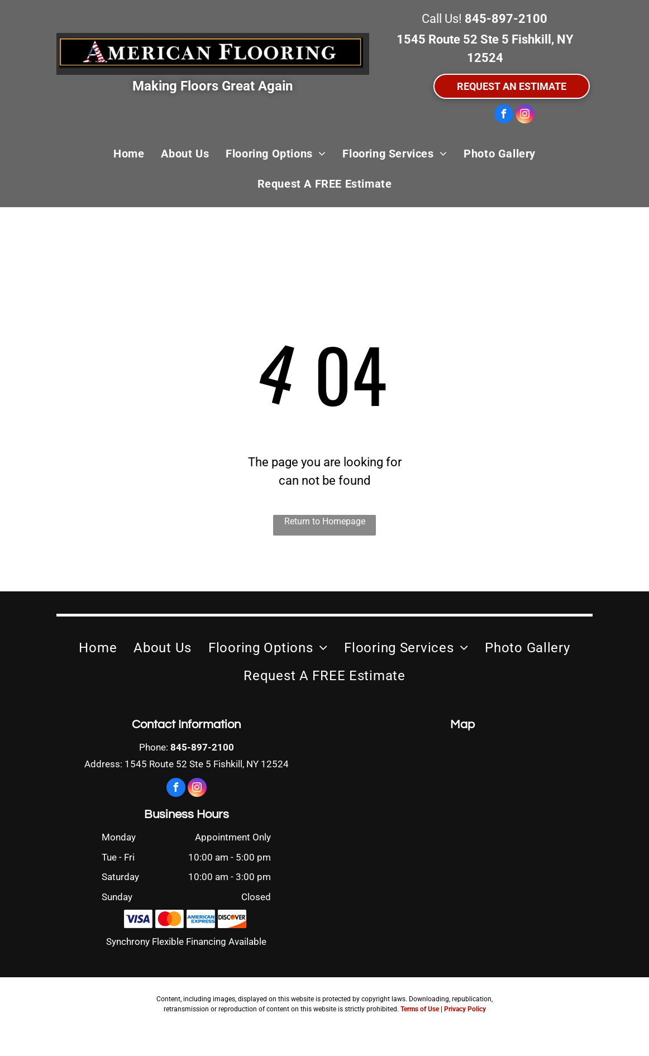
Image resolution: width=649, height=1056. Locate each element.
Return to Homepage (324, 521)
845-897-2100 (506, 19)
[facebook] (503, 115)
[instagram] (525, 115)
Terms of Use (419, 1009)
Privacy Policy (465, 1009)
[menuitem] (128, 153)
